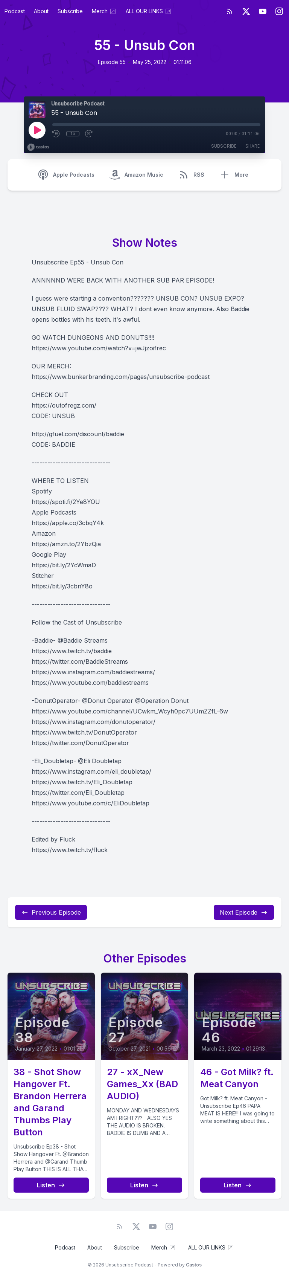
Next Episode (244, 912)
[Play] (37, 130)
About (41, 11)
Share (252, 146)
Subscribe (70, 11)
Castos (194, 1265)
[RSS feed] (229, 11)
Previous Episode (51, 912)
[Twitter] (246, 11)
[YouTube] (262, 11)
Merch (104, 11)
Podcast (15, 11)
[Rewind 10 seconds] (56, 134)
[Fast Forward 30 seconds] (89, 134)
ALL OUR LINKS (149, 11)
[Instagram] (279, 11)
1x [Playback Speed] (72, 133)
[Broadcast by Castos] (38, 147)
